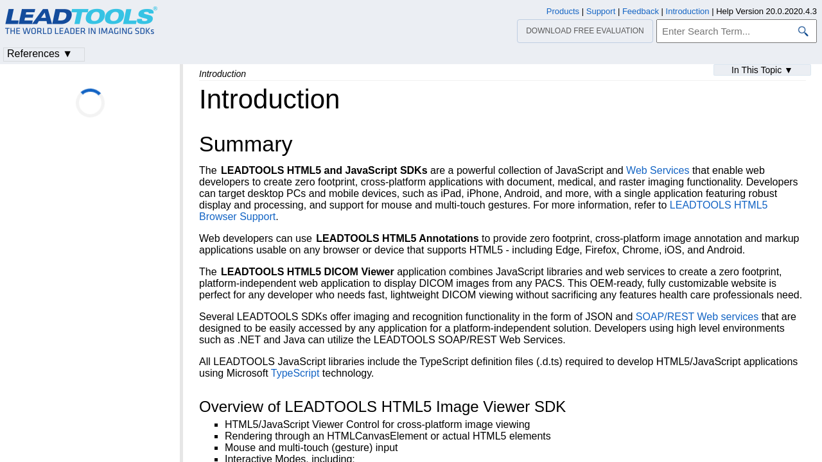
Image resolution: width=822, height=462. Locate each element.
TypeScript (295, 373)
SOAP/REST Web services (697, 316)
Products (563, 11)
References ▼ (40, 53)
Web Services (657, 170)
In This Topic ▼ (762, 70)
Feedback (640, 11)
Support (601, 11)
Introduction (688, 11)
